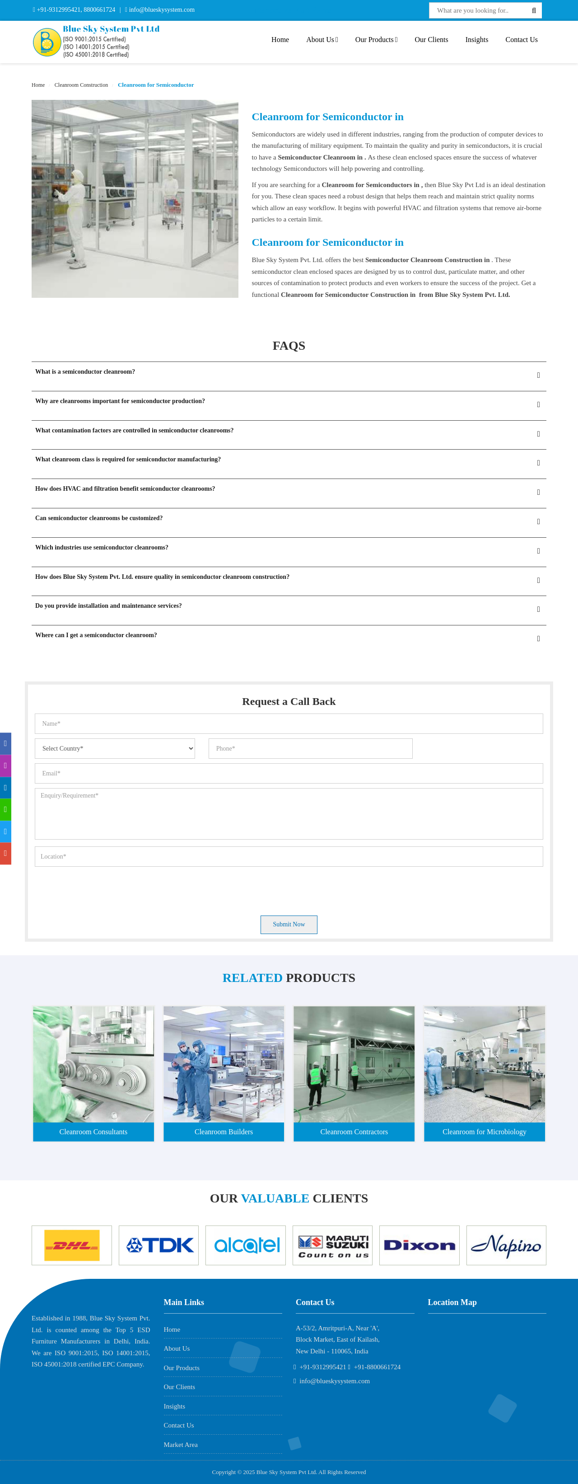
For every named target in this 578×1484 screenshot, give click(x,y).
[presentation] (103, 888)
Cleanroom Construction (80, 85)
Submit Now (289, 924)
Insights (477, 39)
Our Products (376, 39)
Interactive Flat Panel (291, 10)
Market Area (181, 1444)
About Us (322, 39)
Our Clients (431, 39)
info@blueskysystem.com (161, 9)
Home (280, 39)
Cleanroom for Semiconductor (155, 84)
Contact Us (521, 39)
